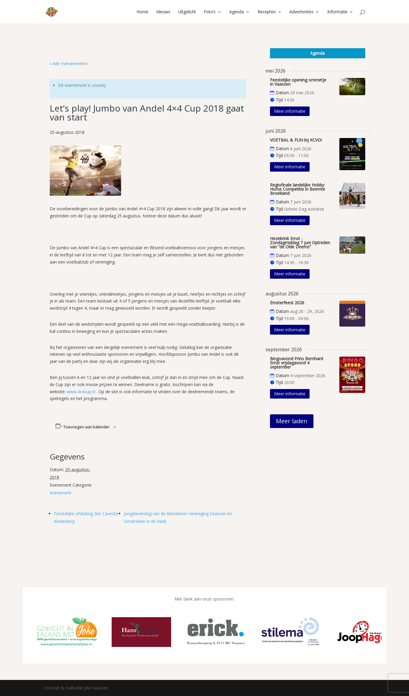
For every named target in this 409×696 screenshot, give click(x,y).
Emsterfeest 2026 (287, 302)
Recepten (266, 12)
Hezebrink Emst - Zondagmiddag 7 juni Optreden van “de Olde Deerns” (300, 243)
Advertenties (301, 12)
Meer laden (291, 421)
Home (142, 12)
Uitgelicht (187, 12)
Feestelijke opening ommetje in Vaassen (298, 82)
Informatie (337, 12)
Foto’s (210, 12)
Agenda (236, 12)
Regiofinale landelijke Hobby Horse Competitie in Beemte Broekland (297, 189)
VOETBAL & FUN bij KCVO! (296, 140)
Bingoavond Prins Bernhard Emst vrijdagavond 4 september (296, 363)
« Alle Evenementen (69, 63)
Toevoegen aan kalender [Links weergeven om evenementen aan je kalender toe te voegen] (86, 426)
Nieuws (163, 12)
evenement (60, 493)
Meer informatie (289, 111)
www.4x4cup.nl (81, 391)
